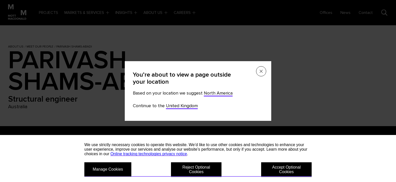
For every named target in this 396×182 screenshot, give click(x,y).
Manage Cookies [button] (108, 169)
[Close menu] (261, 71)
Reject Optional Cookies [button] (196, 169)
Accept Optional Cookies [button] (286, 169)
